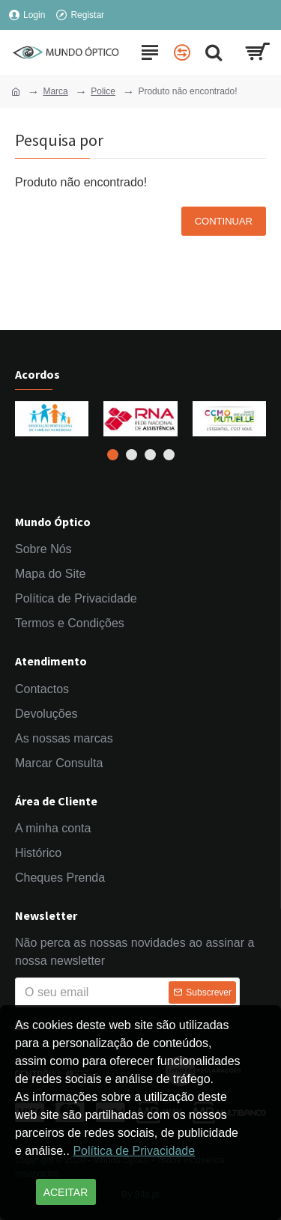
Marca (55, 91)
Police (103, 91)
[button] (112, 454)
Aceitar (65, 1192)
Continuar (224, 221)
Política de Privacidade (134, 1150)
